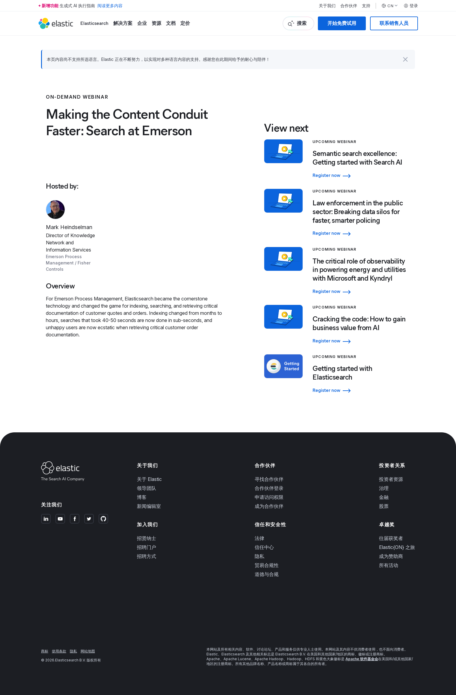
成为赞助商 (391, 556)
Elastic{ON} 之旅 (397, 547)
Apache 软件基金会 (361, 659)
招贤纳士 (146, 538)
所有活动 (388, 565)
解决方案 (122, 23)
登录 (411, 5)
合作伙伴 (348, 6)
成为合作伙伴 (269, 506)
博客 (142, 497)
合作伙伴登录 (269, 488)
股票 (384, 506)
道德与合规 (267, 574)
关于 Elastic (149, 479)
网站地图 (88, 651)
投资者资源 (391, 479)
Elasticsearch (94, 23)
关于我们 (327, 6)
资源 (156, 23)
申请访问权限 (269, 497)
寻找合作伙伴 (269, 479)
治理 (384, 488)
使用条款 (59, 651)
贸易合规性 (267, 565)
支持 (366, 6)
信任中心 (264, 547)
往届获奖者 (391, 538)
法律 (259, 538)
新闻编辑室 (149, 506)
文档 (171, 23)
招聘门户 (146, 547)
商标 (44, 651)
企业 (142, 23)
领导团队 (146, 488)
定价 (185, 23)
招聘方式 (146, 556)
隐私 (259, 556)
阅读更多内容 (110, 5)
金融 (384, 497)
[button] (405, 59)
